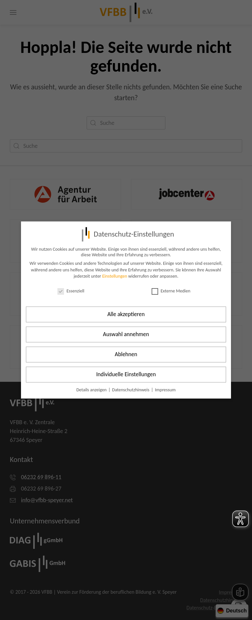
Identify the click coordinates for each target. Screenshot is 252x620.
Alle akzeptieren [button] (126, 314)
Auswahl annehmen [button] (126, 334)
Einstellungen (114, 276)
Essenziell (70, 291)
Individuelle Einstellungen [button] (126, 374)
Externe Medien (171, 291)
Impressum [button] (165, 390)
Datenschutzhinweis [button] (131, 390)
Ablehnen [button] (126, 354)
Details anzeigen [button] (92, 390)
